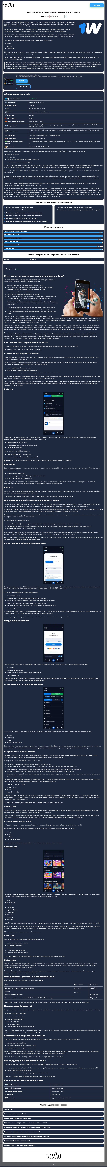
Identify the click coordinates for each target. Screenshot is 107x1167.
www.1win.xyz (33, 99)
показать (18, 269)
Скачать (97, 5)
